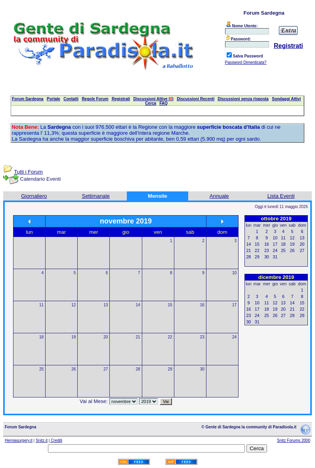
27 (105, 369)
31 (275, 256)
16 (202, 305)
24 (234, 337)
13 (105, 305)
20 (105, 337)
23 (202, 337)
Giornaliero (34, 196)
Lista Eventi (281, 196)
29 (170, 369)
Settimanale (96, 196)
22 (170, 337)
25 (41, 369)
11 (41, 305)
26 (73, 369)
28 (138, 369)
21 (138, 337)
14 (138, 305)
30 (202, 369)
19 (73, 337)
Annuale (219, 196)
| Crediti (55, 440)
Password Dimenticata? (246, 62)
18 (41, 337)
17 (234, 305)
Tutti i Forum (28, 172)
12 (73, 305)
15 (170, 305)
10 (234, 273)
